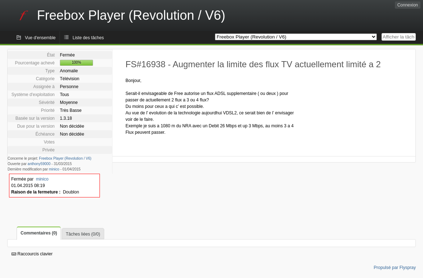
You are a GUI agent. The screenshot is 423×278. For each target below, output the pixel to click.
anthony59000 (39, 164)
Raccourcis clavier (32, 253)
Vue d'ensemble (40, 37)
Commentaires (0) (39, 233)
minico (54, 169)
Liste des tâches (88, 37)
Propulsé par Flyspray (395, 267)
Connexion (407, 5)
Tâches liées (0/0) (83, 234)
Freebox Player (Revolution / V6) (65, 158)
